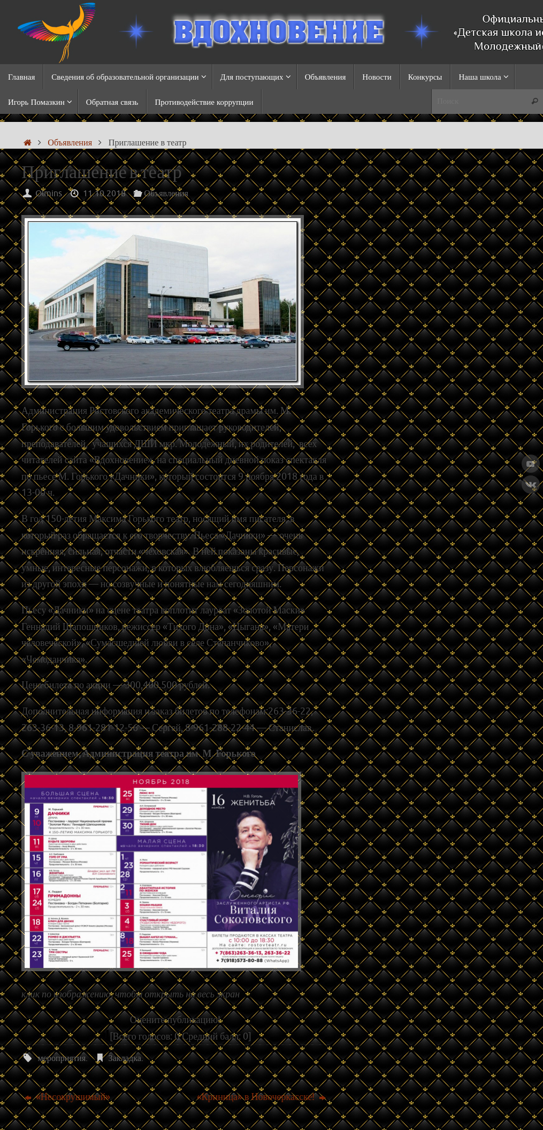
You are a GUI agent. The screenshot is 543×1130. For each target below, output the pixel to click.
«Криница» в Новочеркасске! (261, 1097)
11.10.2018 (104, 193)
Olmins (48, 193)
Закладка (125, 1058)
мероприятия (61, 1058)
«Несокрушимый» (68, 1097)
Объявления (70, 142)
